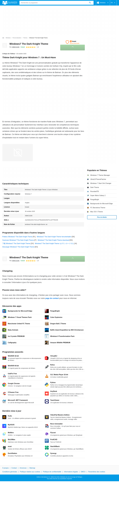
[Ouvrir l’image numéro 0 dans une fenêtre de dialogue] (17, 152)
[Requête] (56, 3)
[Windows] (8, 38)
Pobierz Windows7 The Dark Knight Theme (17, 237)
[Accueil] (3, 38)
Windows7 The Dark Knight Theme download (53, 240)
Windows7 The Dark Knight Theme (28, 43)
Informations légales (71, 472)
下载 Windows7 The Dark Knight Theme (16, 243)
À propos (5, 468)
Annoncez (23, 468)
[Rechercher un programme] (90, 3)
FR (113, 3)
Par (14, 47)
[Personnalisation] (16, 38)
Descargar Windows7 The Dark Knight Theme (18, 247)
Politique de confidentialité (52, 472)
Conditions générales (9, 472)
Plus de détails (102, 217)
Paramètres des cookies (96, 472)
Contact (14, 468)
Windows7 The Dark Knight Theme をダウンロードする (54, 243)
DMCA (83, 472)
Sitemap (32, 468)
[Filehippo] (9, 3)
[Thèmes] (25, 38)
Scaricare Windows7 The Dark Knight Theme (18, 240)
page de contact (52, 298)
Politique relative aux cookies (30, 472)
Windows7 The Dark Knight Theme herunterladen (54, 237)
